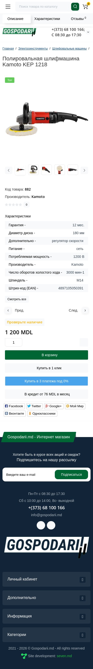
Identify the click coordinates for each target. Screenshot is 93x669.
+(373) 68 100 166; (68, 29)
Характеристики (47, 19)
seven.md (64, 656)
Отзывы (78, 18)
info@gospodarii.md (46, 515)
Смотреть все (16, 299)
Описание (15, 19)
